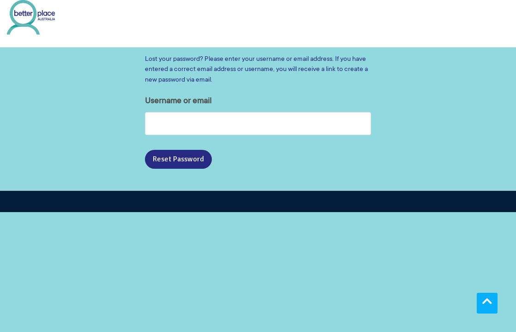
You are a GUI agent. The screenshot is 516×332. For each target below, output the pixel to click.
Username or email (178, 101)
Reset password (178, 159)
